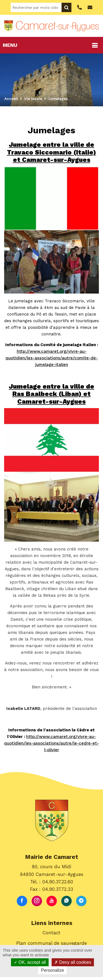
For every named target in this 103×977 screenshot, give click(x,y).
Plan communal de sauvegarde (51, 943)
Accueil (11, 99)
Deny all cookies (72, 962)
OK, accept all (30, 962)
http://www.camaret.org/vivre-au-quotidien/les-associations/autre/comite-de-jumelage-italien (51, 358)
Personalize (52, 970)
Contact (51, 932)
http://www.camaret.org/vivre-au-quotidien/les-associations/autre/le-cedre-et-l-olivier (51, 743)
